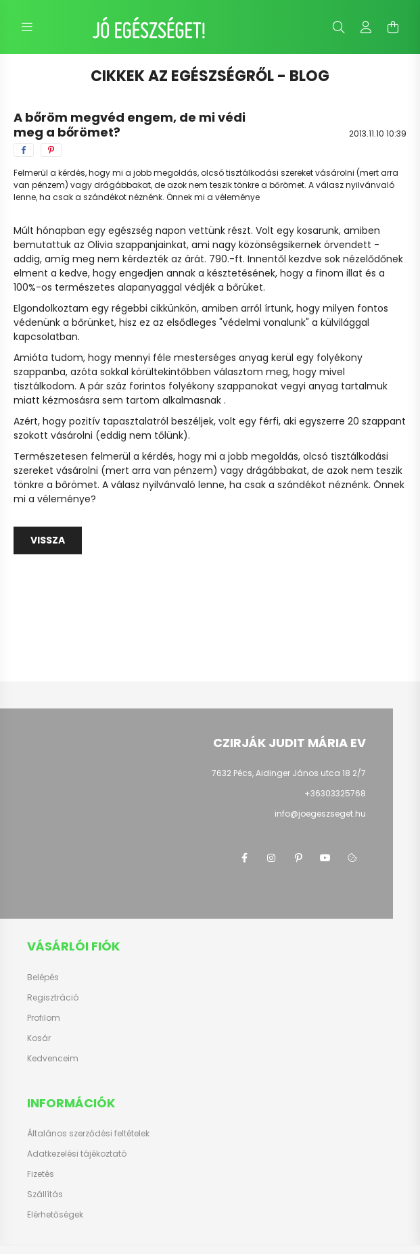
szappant (384, 421)
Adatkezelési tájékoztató (76, 1154)
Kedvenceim (52, 1058)
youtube (325, 857)
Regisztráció (52, 998)
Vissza (47, 540)
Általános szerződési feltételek (88, 1133)
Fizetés (40, 1174)
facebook (244, 857)
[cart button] (392, 27)
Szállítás (45, 1194)
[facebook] (24, 150)
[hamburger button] (27, 27)
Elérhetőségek (55, 1215)
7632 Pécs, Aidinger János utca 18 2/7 (289, 773)
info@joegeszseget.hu (320, 813)
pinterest (298, 857)
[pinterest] (51, 150)
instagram (271, 857)
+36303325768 (335, 793)
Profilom (43, 1018)
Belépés (43, 977)
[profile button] (365, 27)
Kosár (39, 1038)
